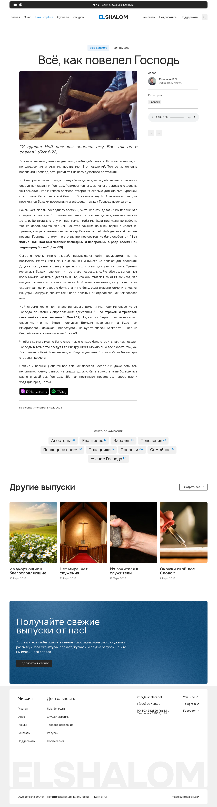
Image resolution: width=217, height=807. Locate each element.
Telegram (191, 704)
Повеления (153, 440)
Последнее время (62, 449)
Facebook (191, 710)
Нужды (22, 725)
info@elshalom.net (149, 697)
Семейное (162, 449)
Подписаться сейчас (34, 663)
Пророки (155, 102)
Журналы (63, 17)
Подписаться (167, 17)
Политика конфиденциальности (68, 797)
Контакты (149, 17)
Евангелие (94, 440)
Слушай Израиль (58, 717)
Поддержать (189, 17)
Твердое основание (60, 725)
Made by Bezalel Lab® (185, 797)
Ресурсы (78, 17)
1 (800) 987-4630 (148, 704)
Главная (14, 17)
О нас (27, 17)
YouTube (190, 697)
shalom (113, 17)
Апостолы (63, 440)
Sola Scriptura (44, 17)
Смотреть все (193, 487)
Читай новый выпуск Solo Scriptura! (113, 4)
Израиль (123, 440)
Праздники (101, 449)
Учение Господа (108, 458)
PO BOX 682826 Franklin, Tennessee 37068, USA (153, 712)
